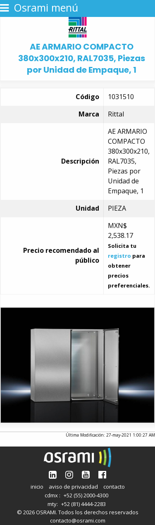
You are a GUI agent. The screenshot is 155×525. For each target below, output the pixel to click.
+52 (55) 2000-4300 (86, 495)
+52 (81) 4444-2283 (83, 504)
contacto (114, 486)
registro (119, 255)
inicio (37, 486)
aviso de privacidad (73, 486)
